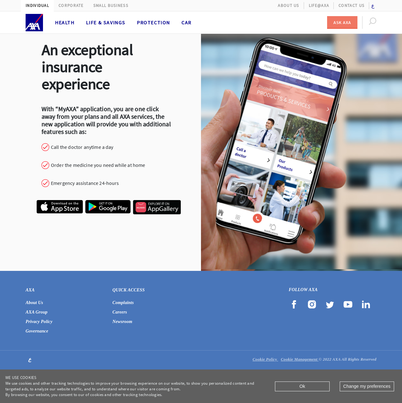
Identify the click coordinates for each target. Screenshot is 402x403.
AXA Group (37, 312)
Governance (37, 331)
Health (65, 22)
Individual (37, 5)
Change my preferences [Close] (366, 386)
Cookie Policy (265, 359)
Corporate (71, 5)
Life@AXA (319, 5)
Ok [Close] (302, 386)
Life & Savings (105, 22)
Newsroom (122, 321)
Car (186, 22)
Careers (120, 312)
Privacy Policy (39, 321)
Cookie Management (300, 359)
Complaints (123, 302)
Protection (153, 22)
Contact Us (351, 5)
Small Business (110, 5)
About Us (288, 5)
